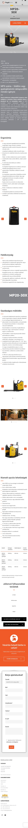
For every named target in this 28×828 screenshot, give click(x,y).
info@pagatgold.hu (7, 810)
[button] (16, 2)
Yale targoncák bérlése (5, 768)
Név (6, 687)
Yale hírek (3, 769)
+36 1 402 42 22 (6, 807)
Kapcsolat (3, 771)
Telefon (7, 711)
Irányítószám (8, 703)
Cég (6, 695)
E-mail (7, 718)
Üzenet (7, 726)
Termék (14, 681)
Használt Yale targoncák (6, 766)
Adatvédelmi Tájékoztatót (15, 740)
